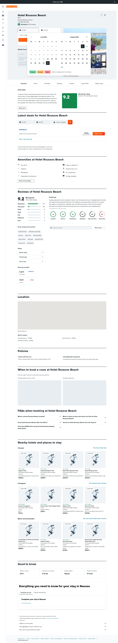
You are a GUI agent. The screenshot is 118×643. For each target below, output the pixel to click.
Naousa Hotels (91, 638)
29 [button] (39, 63)
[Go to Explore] (3, 28)
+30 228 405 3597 (23, 22)
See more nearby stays (99, 448)
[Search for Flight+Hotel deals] (3, 23)
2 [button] (43, 46)
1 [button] (39, 46)
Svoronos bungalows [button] (24, 506)
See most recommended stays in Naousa (94, 518)
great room (28, 235)
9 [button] (43, 50)
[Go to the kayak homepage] (11, 6)
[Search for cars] (3, 19)
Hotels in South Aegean (56, 638)
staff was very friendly (34, 231)
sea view (20, 235)
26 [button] (56, 59)
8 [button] (39, 50)
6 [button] (31, 50)
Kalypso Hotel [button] (22, 470)
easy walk (30, 239)
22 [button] (39, 59)
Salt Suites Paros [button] (67, 541)
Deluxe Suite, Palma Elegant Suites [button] (50, 506)
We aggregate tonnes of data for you (62, 627)
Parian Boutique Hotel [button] (91, 470)
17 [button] (47, 55)
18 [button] (52, 55)
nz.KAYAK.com (21, 638)
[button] (114, 2)
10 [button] (48, 50)
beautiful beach (22, 231)
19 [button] (56, 55)
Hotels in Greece (44, 638)
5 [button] (56, 46)
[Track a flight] (3, 31)
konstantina (30, 243)
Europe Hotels (35, 638)
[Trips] (3, 40)
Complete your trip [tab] (26, 592)
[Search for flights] (3, 12)
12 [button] (56, 50)
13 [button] (31, 55)
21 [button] (35, 59)
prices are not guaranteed (52, 618)
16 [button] (43, 55)
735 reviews (32, 24)
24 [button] (48, 59)
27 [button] (31, 63)
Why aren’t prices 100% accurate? (62, 630)
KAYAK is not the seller (62, 623)
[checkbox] (26, 273)
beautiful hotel (39, 239)
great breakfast (37, 235)
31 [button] (47, 63)
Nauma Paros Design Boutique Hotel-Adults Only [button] (93, 540)
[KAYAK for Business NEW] (3, 35)
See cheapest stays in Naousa (97, 483)
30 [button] (43, 63)
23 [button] (43, 59)
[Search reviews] (72, 228)
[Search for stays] (3, 15)
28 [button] (35, 63)
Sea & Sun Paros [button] (89, 506)
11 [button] (51, 50)
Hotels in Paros (82, 638)
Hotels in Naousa (26, 603)
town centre (21, 243)
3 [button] (47, 46)
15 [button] (39, 55)
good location (22, 239)
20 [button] (31, 59)
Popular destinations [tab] (40, 592)
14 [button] (35, 55)
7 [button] (35, 50)
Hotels (28, 638)
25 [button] (52, 59)
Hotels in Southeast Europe (70, 638)
